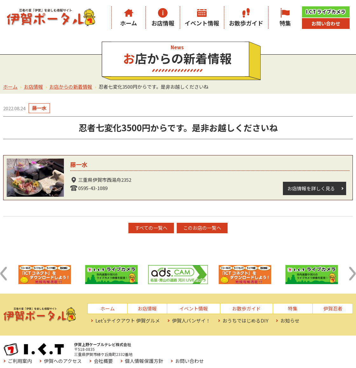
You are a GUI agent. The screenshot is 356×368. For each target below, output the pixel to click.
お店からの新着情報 (70, 86)
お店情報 (162, 23)
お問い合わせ (326, 23)
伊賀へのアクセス (203, 346)
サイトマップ (213, 355)
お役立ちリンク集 (168, 355)
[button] (3, 274)
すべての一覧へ (151, 227)
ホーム (128, 23)
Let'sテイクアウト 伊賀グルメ (127, 320)
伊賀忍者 (332, 308)
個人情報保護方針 (285, 346)
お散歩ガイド (246, 23)
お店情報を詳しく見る (311, 188)
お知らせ (289, 320)
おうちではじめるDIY (245, 320)
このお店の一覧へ (202, 227)
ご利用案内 (161, 346)
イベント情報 (202, 23)
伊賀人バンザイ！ (191, 320)
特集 (285, 23)
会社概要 (244, 346)
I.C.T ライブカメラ (326, 11)
